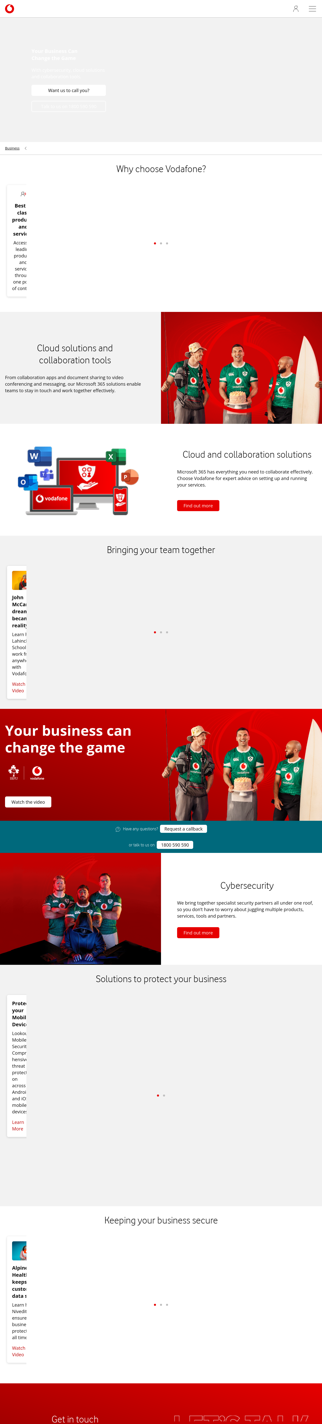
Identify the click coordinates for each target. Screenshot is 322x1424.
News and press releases (31, 1333)
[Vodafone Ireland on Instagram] (313, 1289)
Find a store (73, 1378)
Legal (180, 1387)
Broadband (122, 1333)
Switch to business (109, 1378)
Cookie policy (182, 1378)
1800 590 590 (175, 793)
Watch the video (29, 750)
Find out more (198, 476)
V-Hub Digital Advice (237, 1333)
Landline (120, 1340)
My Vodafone (247, 1378)
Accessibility (17, 1340)
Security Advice (126, 1353)
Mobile (118, 1327)
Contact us (122, 1320)
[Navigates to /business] (9, 17)
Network (14, 1346)
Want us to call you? (67, 100)
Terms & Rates (149, 1378)
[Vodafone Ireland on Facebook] (293, 1289)
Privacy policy (214, 1378)
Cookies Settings (153, 1387)
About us (14, 1320)
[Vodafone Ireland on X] (303, 1289)
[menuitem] (14, 158)
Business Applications (133, 1360)
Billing (117, 1346)
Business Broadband (238, 1320)
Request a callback (183, 777)
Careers (13, 1327)
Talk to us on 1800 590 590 (67, 116)
